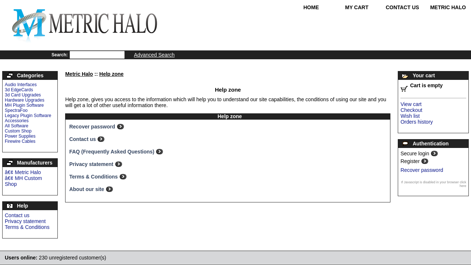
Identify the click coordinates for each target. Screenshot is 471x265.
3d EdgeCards (19, 89)
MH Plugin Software (24, 105)
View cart (410, 104)
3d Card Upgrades (23, 95)
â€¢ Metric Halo (23, 172)
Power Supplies (20, 136)
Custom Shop (18, 131)
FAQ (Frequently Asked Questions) (112, 152)
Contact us (17, 215)
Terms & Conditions (27, 227)
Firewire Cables (20, 141)
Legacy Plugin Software (28, 115)
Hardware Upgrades (24, 100)
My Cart (357, 7)
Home (311, 7)
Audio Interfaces (21, 84)
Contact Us (402, 7)
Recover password (92, 127)
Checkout (411, 110)
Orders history (416, 122)
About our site (87, 189)
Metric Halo (448, 7)
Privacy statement (25, 221)
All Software (16, 125)
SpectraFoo (16, 110)
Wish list (409, 116)
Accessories (17, 120)
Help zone (111, 74)
